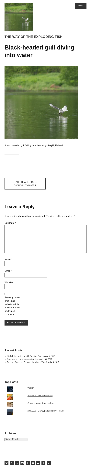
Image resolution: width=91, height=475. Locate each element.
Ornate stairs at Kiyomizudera (40, 403)
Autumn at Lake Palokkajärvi (40, 395)
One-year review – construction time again (25, 359)
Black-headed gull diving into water (25, 184)
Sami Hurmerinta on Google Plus (12, 463)
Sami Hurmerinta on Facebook (28, 463)
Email (8, 271)
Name (8, 259)
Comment (10, 223)
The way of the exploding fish (34, 37)
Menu (80, 5)
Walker (31, 388)
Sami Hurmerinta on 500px (17, 463)
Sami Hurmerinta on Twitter (6, 463)
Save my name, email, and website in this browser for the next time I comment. (12, 306)
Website (9, 282)
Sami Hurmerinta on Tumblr (43, 463)
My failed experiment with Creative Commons (27, 356)
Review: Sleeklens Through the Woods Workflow (28, 362)
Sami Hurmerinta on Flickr (38, 463)
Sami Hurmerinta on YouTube (33, 463)
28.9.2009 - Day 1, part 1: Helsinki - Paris (46, 411)
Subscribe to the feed (49, 463)
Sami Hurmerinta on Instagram (22, 463)
